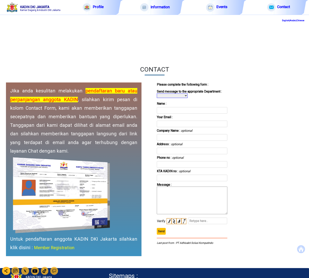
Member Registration (54, 247)
